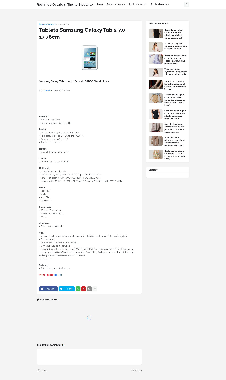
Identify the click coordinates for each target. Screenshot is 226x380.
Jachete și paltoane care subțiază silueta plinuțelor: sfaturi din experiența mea (174, 128)
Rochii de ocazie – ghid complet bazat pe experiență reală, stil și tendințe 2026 (175, 60)
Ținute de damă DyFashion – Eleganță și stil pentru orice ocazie (175, 71)
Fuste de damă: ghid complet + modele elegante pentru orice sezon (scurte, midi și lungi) (174, 100)
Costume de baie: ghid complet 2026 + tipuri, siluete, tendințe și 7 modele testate (175, 115)
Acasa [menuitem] (100, 4)
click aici (58, 275)
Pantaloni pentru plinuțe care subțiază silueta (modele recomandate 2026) (174, 141)
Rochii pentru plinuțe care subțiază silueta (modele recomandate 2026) (174, 155)
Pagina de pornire (47, 24)
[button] (186, 4)
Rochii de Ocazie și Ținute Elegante (65, 4)
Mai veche (135, 370)
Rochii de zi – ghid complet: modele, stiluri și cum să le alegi (175, 46)
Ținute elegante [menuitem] (159, 4)
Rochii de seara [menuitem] (137, 4)
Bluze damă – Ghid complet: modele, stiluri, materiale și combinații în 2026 (173, 34)
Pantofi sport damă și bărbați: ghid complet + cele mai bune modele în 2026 (175, 85)
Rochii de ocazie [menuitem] (115, 4)
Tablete (46, 90)
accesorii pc (63, 24)
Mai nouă (42, 370)
